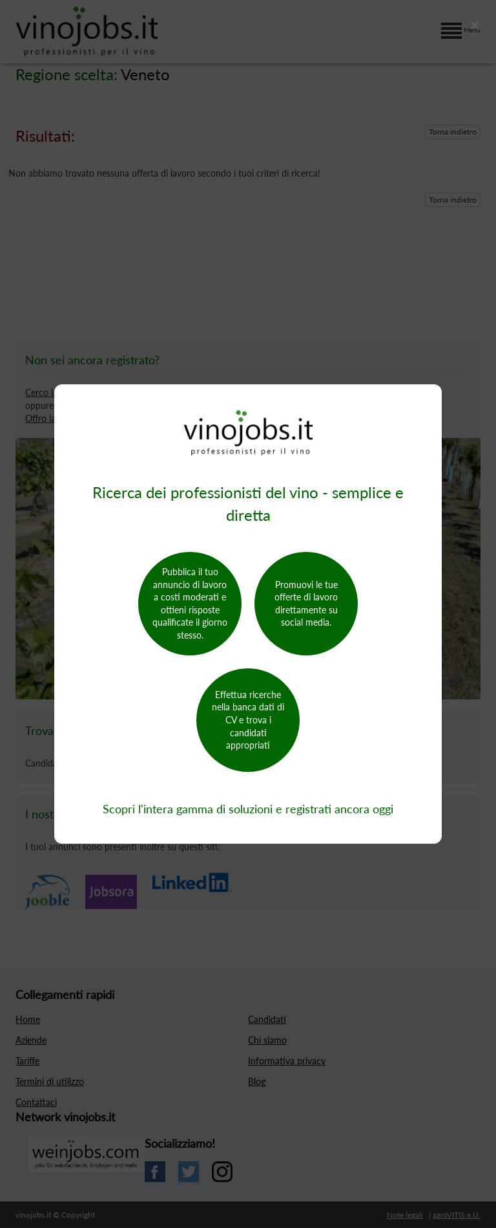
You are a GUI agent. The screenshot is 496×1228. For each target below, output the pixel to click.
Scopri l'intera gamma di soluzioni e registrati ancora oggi (248, 809)
